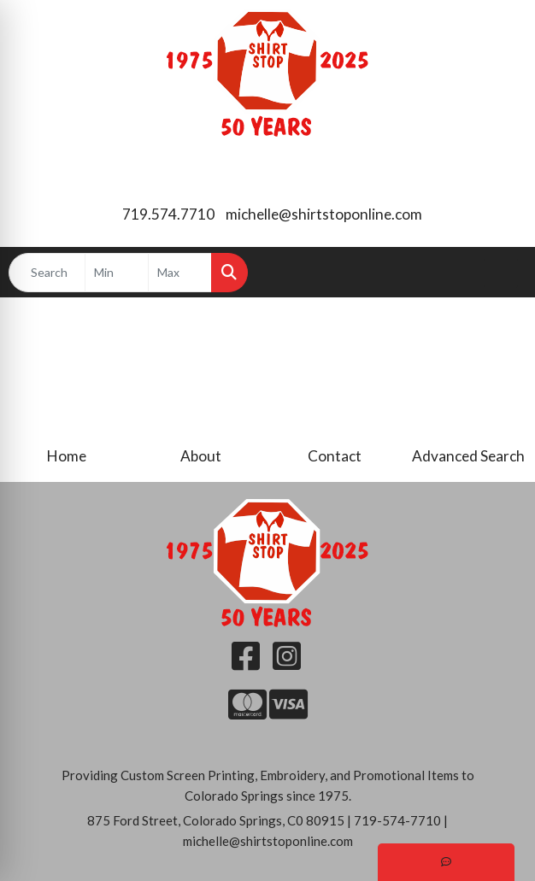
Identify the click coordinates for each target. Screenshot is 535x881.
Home (66, 456)
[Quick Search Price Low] (117, 272)
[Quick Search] (47, 272)
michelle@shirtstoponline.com (324, 214)
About (200, 456)
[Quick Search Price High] (180, 272)
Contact (335, 456)
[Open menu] (501, 272)
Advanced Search (468, 456)
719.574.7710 (168, 214)
